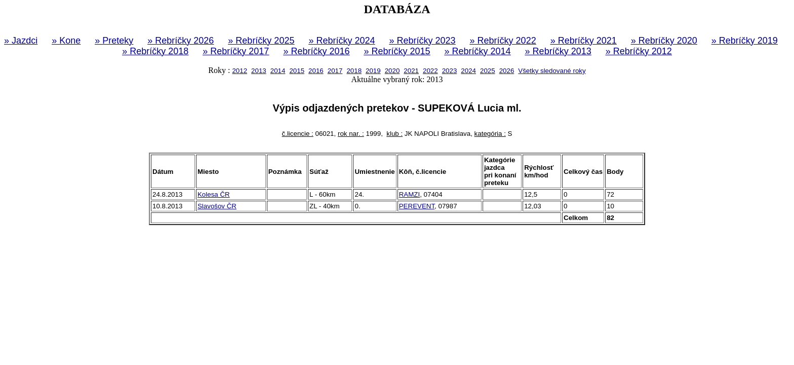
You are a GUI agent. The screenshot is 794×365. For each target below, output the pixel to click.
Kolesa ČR (213, 194)
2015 (296, 71)
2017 (335, 71)
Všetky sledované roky (551, 71)
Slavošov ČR (216, 206)
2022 (430, 71)
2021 (411, 71)
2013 (258, 71)
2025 (487, 71)
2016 (316, 71)
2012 (239, 71)
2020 (392, 71)
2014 (278, 71)
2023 (449, 71)
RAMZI (409, 194)
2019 (373, 71)
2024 (468, 71)
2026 (506, 71)
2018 (354, 71)
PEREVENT (416, 206)
